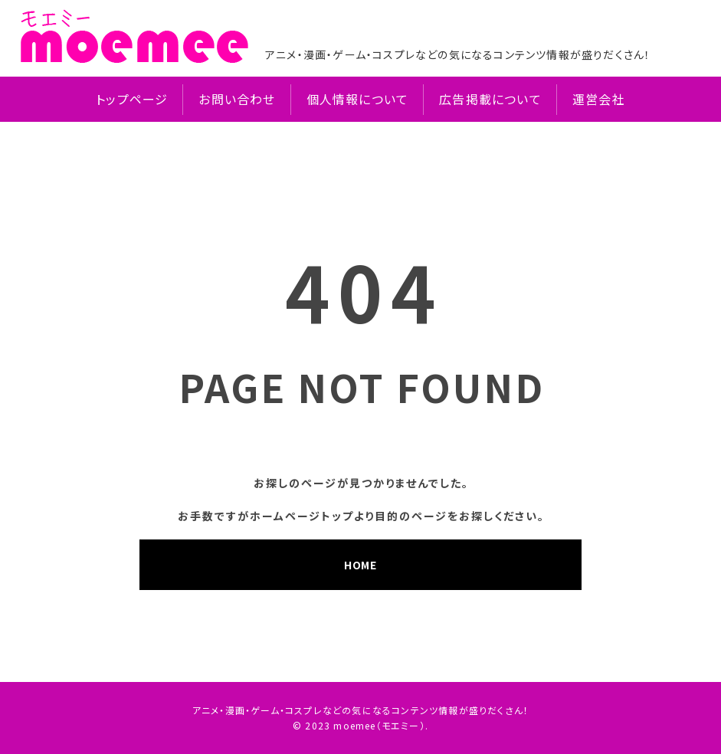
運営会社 (598, 99)
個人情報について (357, 99)
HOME (360, 564)
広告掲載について (490, 99)
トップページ (132, 99)
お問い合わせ (236, 99)
